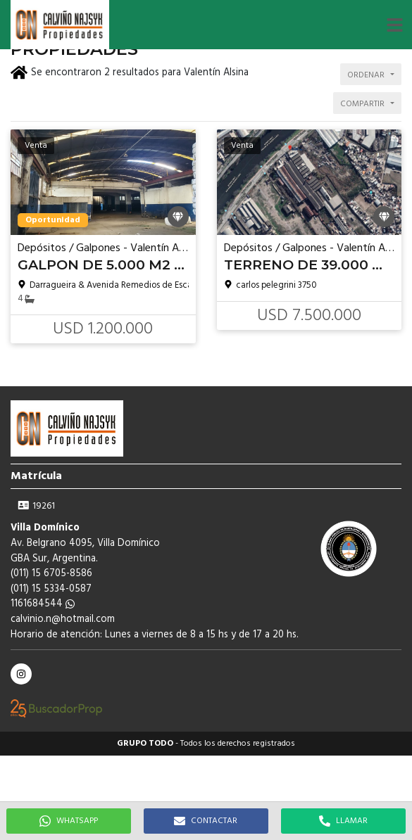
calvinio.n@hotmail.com (63, 619)
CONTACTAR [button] (205, 821)
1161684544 (43, 604)
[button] (394, 24)
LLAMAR (343, 821)
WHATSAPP (68, 821)
